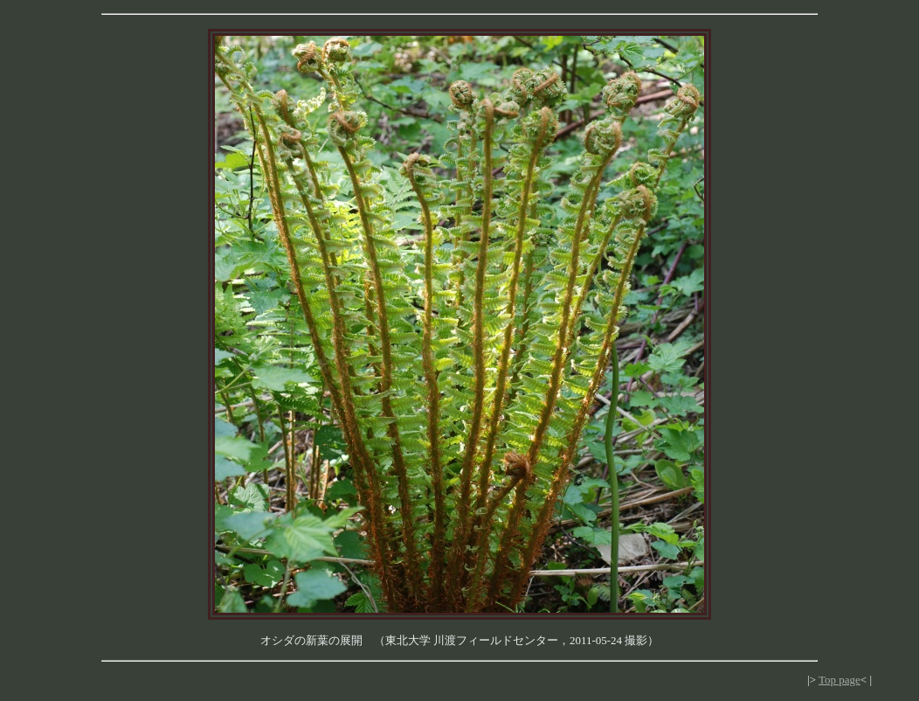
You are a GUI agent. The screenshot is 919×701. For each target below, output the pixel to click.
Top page (839, 679)
